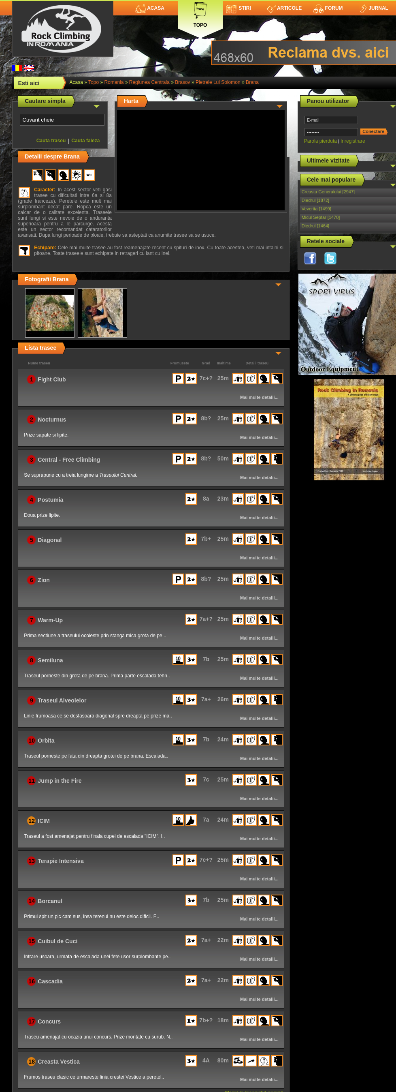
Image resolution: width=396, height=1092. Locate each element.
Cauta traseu (51, 140)
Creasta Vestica (59, 1061)
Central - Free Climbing (69, 459)
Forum (328, 8)
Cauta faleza (85, 140)
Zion (44, 580)
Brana (252, 82)
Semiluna (50, 660)
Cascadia (50, 981)
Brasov (182, 82)
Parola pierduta (320, 141)
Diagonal (50, 540)
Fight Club (52, 379)
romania (113, 82)
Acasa (149, 8)
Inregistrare (353, 141)
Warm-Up (50, 620)
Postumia (50, 500)
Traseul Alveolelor (62, 700)
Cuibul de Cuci (57, 941)
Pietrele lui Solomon (218, 82)
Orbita (46, 740)
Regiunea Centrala (149, 82)
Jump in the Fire (59, 780)
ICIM (44, 821)
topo (93, 82)
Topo (200, 13)
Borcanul (50, 901)
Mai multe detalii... (259, 397)
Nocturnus (52, 419)
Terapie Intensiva (60, 861)
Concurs (49, 1021)
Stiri (238, 8)
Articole (284, 8)
